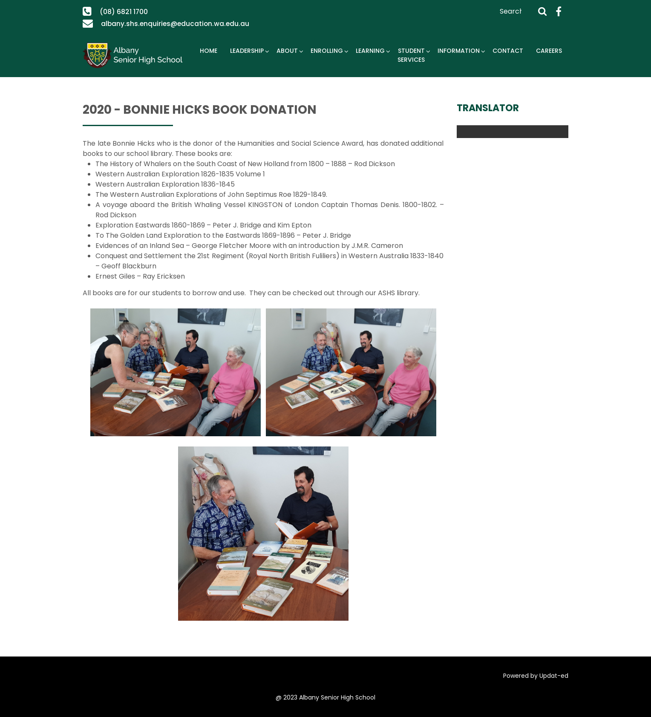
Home (208, 50)
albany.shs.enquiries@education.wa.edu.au (171, 24)
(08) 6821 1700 (123, 12)
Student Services (411, 55)
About (287, 50)
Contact (508, 50)
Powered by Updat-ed (535, 675)
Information (459, 50)
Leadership (247, 50)
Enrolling (327, 50)
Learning (370, 50)
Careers (549, 50)
